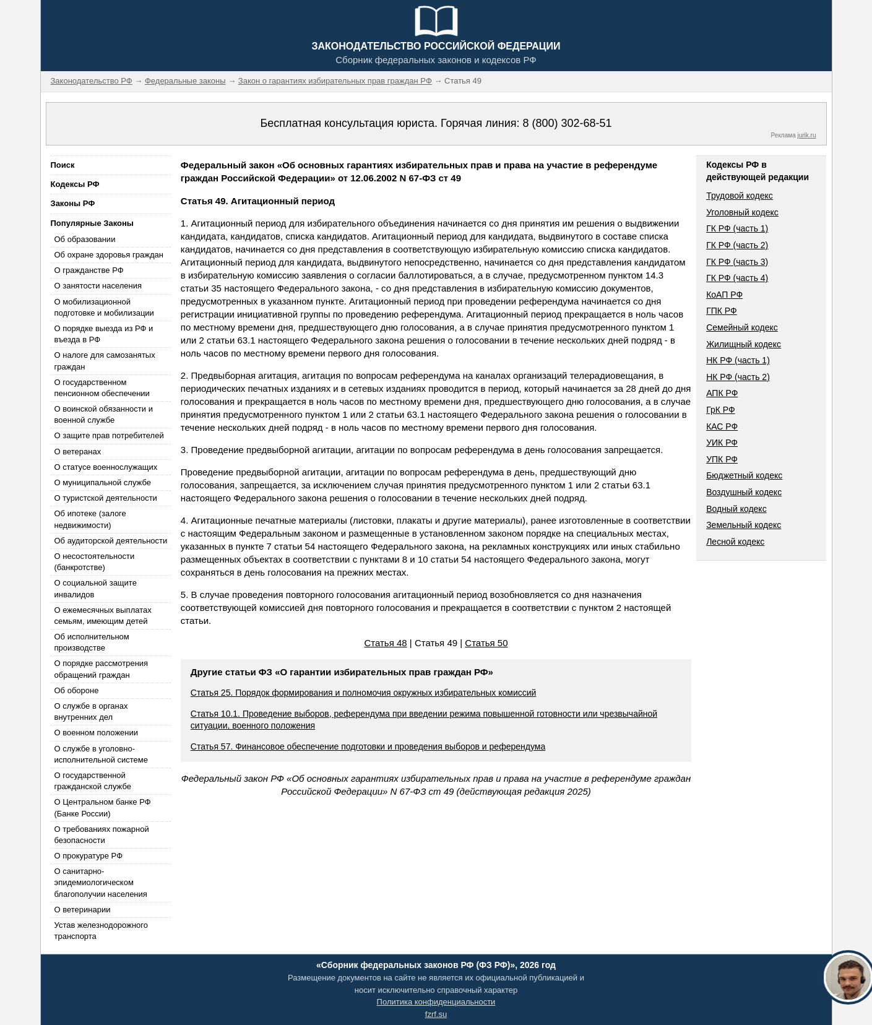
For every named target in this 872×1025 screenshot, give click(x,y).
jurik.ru (806, 135)
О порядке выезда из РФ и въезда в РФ (103, 334)
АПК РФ (722, 393)
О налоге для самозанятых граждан (104, 360)
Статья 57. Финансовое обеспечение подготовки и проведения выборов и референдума (368, 746)
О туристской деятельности (105, 498)
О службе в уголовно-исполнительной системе (101, 754)
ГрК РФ (720, 410)
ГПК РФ (721, 311)
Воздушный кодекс (744, 492)
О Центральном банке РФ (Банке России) (102, 807)
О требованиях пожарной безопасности (101, 834)
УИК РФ (722, 443)
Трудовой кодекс (739, 196)
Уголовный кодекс (742, 212)
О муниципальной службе (102, 482)
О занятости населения (98, 285)
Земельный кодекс (743, 525)
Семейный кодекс (742, 327)
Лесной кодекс (735, 542)
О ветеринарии (82, 909)
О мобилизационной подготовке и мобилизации (104, 307)
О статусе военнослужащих (106, 467)
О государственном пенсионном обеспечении (102, 388)
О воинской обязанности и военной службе (103, 414)
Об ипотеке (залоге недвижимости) (90, 519)
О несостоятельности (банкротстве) (94, 561)
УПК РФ (722, 459)
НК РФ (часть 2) (738, 377)
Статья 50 (486, 643)
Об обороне (76, 690)
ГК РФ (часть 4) (737, 278)
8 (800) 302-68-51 (566, 123)
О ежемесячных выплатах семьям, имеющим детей (103, 615)
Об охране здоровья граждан (108, 254)
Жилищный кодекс (743, 344)
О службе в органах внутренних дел (91, 711)
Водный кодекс (736, 509)
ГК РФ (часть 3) (737, 262)
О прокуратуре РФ (88, 855)
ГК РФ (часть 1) (737, 228)
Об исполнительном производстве (91, 642)
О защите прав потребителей (109, 435)
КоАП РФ (724, 295)
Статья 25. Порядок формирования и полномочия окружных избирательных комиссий (364, 693)
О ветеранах (77, 451)
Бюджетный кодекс (744, 475)
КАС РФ (722, 426)
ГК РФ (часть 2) (737, 245)
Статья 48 (385, 643)
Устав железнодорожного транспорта (101, 930)
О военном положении (96, 732)
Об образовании (85, 239)
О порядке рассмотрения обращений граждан (101, 669)
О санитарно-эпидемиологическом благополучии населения (100, 882)
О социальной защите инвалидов (95, 588)
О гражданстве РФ (89, 270)
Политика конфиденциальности (436, 1001)
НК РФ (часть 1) (738, 360)
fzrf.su (436, 1014)
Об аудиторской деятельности (111, 540)
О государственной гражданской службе (92, 781)
